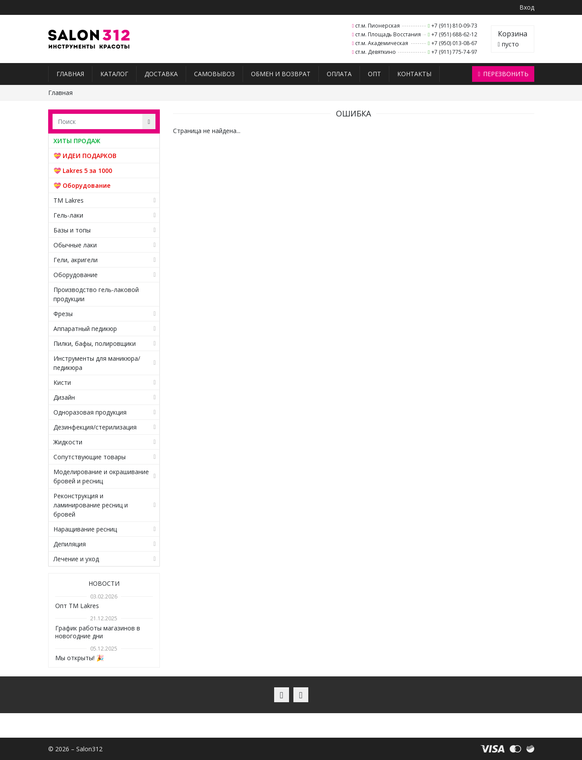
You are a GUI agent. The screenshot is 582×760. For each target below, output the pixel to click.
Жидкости (67, 442)
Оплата (339, 74)
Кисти (62, 382)
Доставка (161, 74)
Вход (526, 7)
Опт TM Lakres (77, 606)
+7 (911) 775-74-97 (454, 52)
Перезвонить (503, 74)
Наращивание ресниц (85, 529)
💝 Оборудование (81, 185)
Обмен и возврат (280, 74)
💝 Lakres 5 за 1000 (82, 170)
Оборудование (75, 275)
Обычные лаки (75, 245)
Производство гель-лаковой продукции (96, 294)
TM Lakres (68, 200)
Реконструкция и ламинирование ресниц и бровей (90, 505)
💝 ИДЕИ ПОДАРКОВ (84, 155)
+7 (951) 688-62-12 (454, 34)
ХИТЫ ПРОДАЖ (76, 141)
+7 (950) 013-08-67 (454, 43)
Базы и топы (72, 230)
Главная (70, 74)
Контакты (414, 74)
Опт (374, 74)
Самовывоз (214, 74)
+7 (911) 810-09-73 (454, 25)
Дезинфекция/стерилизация (95, 427)
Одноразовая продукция (90, 412)
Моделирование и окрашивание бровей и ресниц (101, 476)
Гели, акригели (75, 260)
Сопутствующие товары (89, 457)
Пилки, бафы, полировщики (94, 343)
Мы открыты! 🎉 (79, 658)
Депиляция (69, 544)
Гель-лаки (68, 215)
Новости (104, 583)
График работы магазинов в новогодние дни (97, 632)
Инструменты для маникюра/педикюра (96, 363)
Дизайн (64, 397)
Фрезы (63, 314)
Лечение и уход (76, 559)
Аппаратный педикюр (85, 328)
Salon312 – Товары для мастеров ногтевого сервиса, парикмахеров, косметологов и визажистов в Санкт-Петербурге (89, 39)
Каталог (114, 74)
